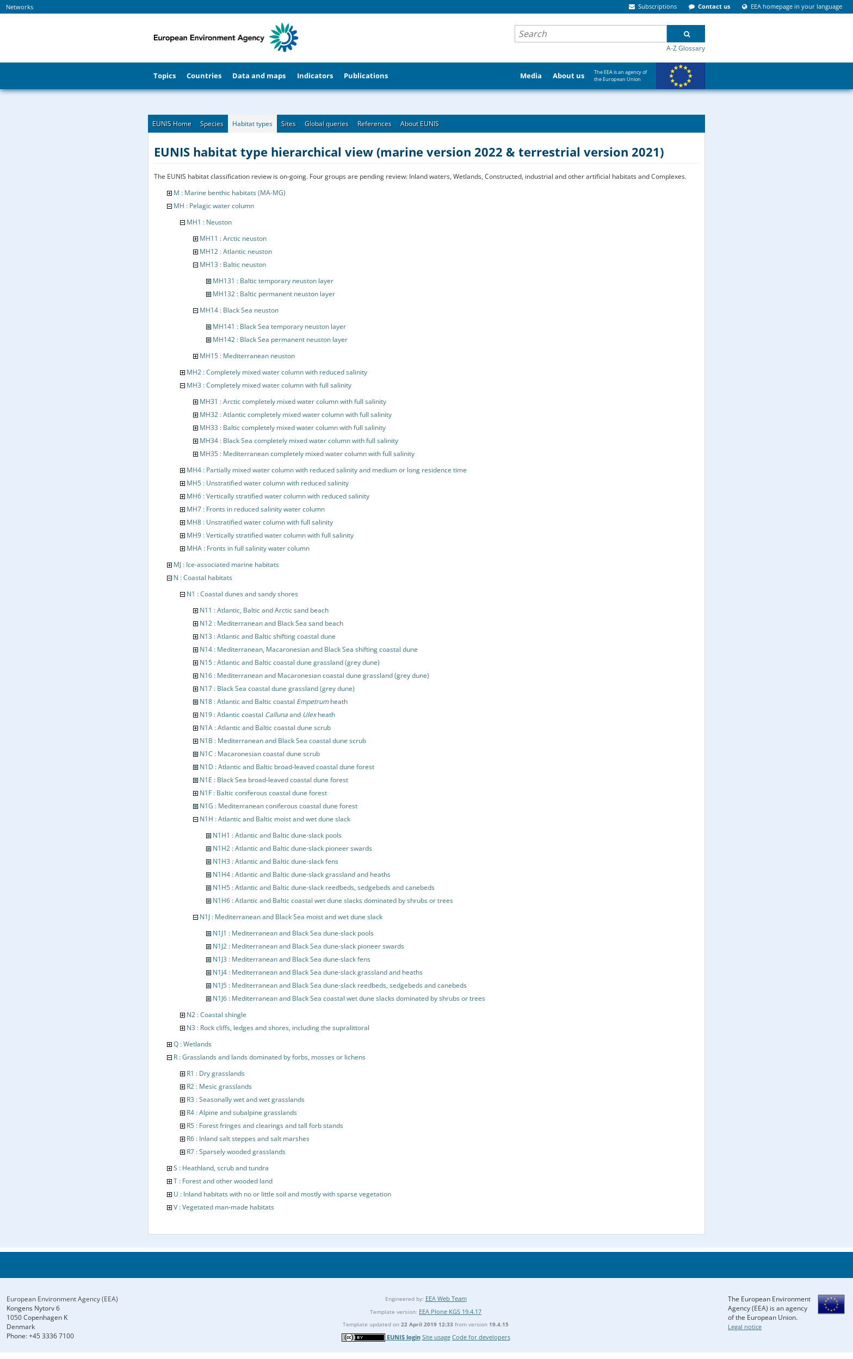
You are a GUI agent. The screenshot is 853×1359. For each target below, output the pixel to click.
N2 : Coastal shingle (216, 1014)
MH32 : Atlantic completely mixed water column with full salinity (296, 414)
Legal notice (745, 1327)
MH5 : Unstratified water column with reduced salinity (268, 483)
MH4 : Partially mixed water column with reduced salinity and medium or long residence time (327, 470)
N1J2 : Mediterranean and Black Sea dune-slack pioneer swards (308, 946)
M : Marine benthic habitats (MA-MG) (230, 192)
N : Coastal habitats (203, 577)
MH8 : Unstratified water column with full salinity (260, 522)
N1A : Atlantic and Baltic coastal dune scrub (265, 727)
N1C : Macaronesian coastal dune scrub (260, 753)
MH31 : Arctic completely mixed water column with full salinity (293, 401)
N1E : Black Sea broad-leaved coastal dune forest (274, 779)
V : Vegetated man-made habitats (224, 1207)
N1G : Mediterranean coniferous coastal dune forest (278, 806)
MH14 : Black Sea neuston (239, 310)
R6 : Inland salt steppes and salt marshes (248, 1138)
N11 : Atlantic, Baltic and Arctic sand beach (264, 610)
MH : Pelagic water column (214, 205)
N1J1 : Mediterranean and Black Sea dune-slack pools (293, 933)
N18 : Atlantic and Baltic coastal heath (274, 701)
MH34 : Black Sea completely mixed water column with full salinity (299, 440)
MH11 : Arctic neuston (233, 238)
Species (212, 123)
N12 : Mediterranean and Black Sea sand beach (271, 623)
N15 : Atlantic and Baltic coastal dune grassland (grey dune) (290, 662)
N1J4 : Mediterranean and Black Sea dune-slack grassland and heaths (318, 972)
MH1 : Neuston (209, 222)
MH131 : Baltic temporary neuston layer (273, 280)
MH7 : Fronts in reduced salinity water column (256, 509)
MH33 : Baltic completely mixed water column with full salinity (293, 427)
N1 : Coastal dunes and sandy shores (242, 594)
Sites (288, 123)
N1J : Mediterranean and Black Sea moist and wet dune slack (291, 916)
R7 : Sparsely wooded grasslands (236, 1151)
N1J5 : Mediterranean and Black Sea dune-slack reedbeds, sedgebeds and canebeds (340, 985)
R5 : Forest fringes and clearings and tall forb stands (265, 1125)
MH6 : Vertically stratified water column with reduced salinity (278, 496)
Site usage (436, 1337)
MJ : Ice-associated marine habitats (226, 564)
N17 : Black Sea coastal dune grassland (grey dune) (277, 688)
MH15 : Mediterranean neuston (247, 355)
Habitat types (252, 123)
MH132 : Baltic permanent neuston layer (274, 293)
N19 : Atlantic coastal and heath (267, 714)
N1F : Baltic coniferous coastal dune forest (263, 792)
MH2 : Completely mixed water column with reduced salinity (277, 372)
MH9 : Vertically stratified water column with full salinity (270, 535)
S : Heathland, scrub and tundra (221, 1168)
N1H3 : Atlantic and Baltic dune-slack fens (275, 861)
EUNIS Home (171, 123)
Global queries (327, 123)
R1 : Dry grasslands (216, 1073)
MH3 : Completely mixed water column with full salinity (269, 385)
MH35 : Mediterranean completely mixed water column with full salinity (307, 453)
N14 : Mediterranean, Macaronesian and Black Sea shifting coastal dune (309, 649)
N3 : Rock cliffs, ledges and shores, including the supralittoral (278, 1027)
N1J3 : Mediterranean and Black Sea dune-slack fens (291, 959)
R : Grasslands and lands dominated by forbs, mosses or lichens (270, 1057)
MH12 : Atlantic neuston (236, 251)
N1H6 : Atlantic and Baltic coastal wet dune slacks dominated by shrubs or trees (333, 900)
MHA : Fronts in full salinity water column (248, 548)
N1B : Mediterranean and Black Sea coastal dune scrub (283, 740)
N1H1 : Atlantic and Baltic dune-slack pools (277, 835)
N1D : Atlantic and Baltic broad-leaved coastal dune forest (287, 766)
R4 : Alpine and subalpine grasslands (242, 1112)
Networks (19, 7)
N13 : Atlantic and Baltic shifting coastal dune (268, 636)
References (374, 123)
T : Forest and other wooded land (223, 1181)
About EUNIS (419, 123)
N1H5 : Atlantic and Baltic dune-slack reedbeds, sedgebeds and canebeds (324, 887)
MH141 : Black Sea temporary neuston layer (279, 326)
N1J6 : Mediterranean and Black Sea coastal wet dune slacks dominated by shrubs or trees (349, 998)
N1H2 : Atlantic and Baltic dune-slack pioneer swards (292, 848)
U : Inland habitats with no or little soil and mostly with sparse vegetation (282, 1194)
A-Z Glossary (685, 48)
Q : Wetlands (193, 1044)
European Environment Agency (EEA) (62, 1299)
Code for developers (481, 1337)
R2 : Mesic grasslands (219, 1086)
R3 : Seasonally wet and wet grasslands (246, 1099)
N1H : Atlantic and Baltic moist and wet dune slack (275, 819)
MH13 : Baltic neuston (233, 264)
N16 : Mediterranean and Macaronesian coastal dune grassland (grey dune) (314, 675)
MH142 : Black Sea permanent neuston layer (280, 339)
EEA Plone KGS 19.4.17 (450, 1311)
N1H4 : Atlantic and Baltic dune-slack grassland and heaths (302, 874)
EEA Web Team (446, 1298)
